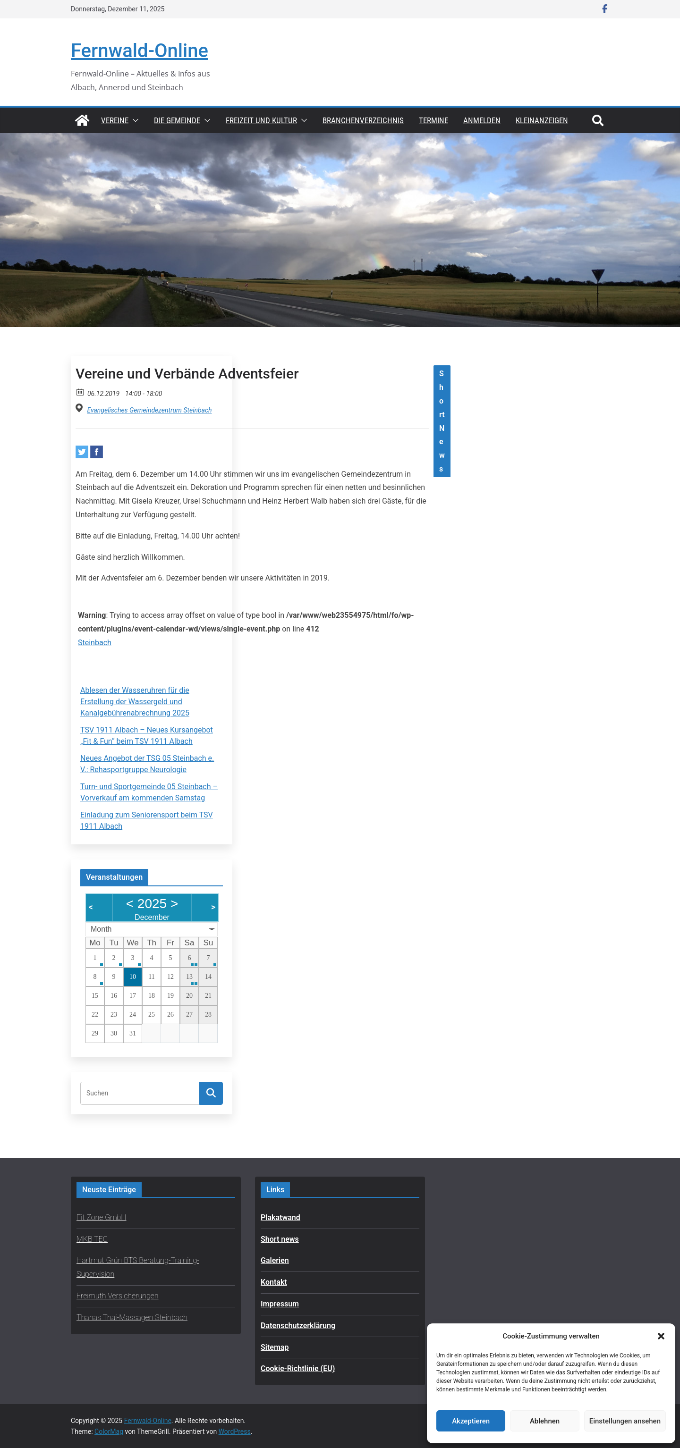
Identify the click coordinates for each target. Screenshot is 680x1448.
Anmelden (482, 120)
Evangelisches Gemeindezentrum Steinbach (149, 410)
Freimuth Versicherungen (117, 1295)
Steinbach (94, 642)
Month (101, 929)
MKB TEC (92, 1239)
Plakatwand (280, 1217)
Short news (280, 1239)
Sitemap (275, 1347)
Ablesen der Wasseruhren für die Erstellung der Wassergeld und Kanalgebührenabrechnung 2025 (134, 701)
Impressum (280, 1303)
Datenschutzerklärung (298, 1325)
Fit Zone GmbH (101, 1217)
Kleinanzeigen (542, 120)
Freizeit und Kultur (261, 120)
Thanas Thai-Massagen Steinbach (131, 1317)
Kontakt (274, 1282)
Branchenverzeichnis (363, 120)
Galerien (275, 1260)
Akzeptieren (471, 1421)
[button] (661, 1336)
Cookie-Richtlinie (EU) (298, 1368)
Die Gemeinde (177, 120)
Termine (433, 120)
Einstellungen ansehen (625, 1421)
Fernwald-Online (139, 51)
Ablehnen (545, 1421)
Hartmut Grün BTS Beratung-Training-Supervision (137, 1267)
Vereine (114, 120)
